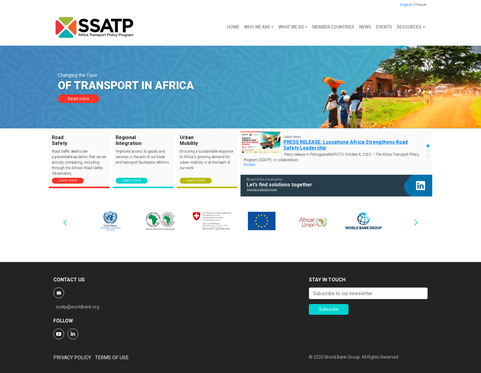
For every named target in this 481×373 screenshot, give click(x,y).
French (420, 5)
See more (250, 164)
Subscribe (328, 309)
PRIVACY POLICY (72, 357)
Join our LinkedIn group (262, 189)
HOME (233, 27)
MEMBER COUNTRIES (333, 27)
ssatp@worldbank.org (77, 306)
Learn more (67, 180)
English (406, 5)
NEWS (365, 27)
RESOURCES (409, 27)
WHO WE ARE (257, 27)
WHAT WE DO (291, 27)
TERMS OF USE (112, 357)
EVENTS (384, 27)
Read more (78, 98)
